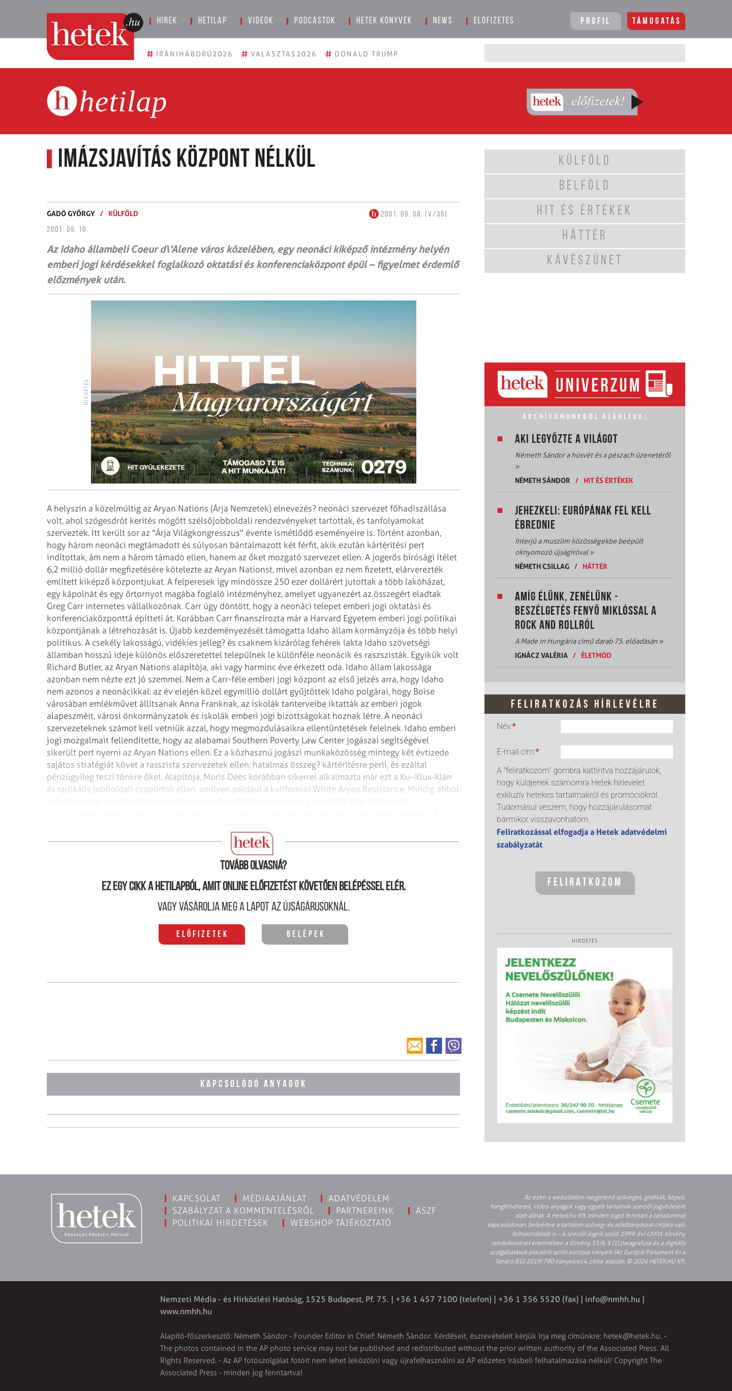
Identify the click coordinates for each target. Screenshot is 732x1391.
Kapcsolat (196, 1198)
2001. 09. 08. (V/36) (408, 214)
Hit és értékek (608, 480)
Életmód (596, 655)
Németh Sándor (542, 480)
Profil (596, 21)
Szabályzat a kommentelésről (243, 1210)
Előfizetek (202, 935)
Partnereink (365, 1210)
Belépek (306, 935)
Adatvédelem (359, 1198)
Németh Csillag (542, 566)
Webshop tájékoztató (340, 1223)
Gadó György (71, 213)
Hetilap (212, 21)
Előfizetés (494, 21)
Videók (260, 21)
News (443, 21)
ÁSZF (426, 1210)
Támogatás (657, 21)
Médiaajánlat (274, 1198)
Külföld (123, 213)
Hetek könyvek (384, 21)
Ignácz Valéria (541, 655)
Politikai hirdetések (220, 1223)
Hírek (167, 21)
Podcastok (315, 21)
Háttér (595, 566)
